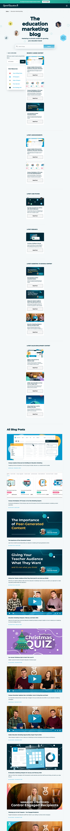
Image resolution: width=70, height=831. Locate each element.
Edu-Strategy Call (17, 87)
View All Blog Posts (17, 73)
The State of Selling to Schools (34, 243)
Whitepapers (16, 76)
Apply (22, 61)
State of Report (16, 80)
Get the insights (46, 1)
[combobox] (13, 61)
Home (7, 11)
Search (49, 46)
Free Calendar (16, 83)
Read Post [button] (35, 75)
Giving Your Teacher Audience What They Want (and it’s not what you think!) (34, 302)
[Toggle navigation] (66, 6)
